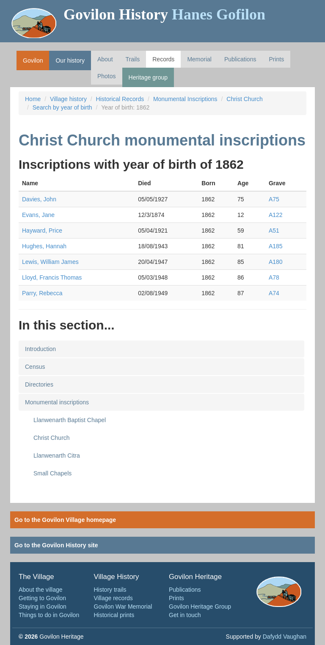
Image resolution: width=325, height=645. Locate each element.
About (105, 59)
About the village (41, 589)
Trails (133, 59)
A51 (274, 230)
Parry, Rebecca (42, 293)
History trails (110, 589)
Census (35, 366)
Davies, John (39, 199)
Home (33, 99)
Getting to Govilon (42, 598)
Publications (240, 59)
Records (163, 59)
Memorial (199, 59)
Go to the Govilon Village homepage (65, 519)
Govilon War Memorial (123, 606)
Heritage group (148, 77)
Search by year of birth (62, 107)
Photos (106, 76)
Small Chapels (52, 473)
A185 (276, 246)
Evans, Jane (38, 214)
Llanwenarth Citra (56, 455)
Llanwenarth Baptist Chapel (69, 420)
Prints (276, 59)
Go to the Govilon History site (56, 545)
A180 (276, 261)
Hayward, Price (42, 230)
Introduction (40, 349)
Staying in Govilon (42, 606)
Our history (69, 60)
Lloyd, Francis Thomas (52, 277)
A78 (274, 277)
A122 (276, 214)
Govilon (33, 60)
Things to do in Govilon (49, 615)
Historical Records (120, 99)
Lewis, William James (50, 261)
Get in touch (185, 615)
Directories (39, 384)
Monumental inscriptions (57, 402)
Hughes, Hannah (44, 246)
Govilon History (164, 14)
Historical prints (114, 615)
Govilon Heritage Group (200, 606)
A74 (274, 293)
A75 (274, 199)
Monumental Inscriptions (185, 99)
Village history (68, 99)
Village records (113, 598)
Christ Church (244, 99)
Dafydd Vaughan (284, 636)
